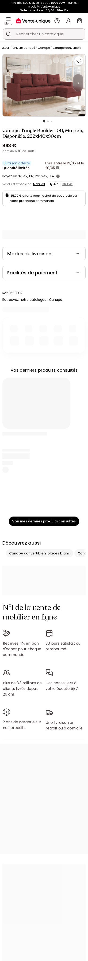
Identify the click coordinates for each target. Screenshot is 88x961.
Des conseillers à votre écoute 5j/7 (62, 685)
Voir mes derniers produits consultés (44, 521)
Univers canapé (23, 48)
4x (25, 176)
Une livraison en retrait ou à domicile (64, 725)
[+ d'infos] (57, 168)
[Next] (78, 82)
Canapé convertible (67, 48)
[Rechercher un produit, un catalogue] (8, 34)
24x (44, 176)
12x (37, 176)
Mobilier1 (39, 184)
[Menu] (8, 19)
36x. (52, 176)
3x (20, 176)
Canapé (44, 48)
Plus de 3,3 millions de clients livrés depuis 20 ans (22, 688)
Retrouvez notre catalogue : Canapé (32, 299)
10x (31, 176)
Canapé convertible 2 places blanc (39, 553)
